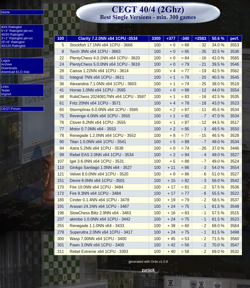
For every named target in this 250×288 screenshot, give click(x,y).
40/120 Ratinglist (13, 46)
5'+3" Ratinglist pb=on (17, 31)
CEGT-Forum (10, 109)
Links (5, 86)
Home (5, 12)
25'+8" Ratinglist (12, 42)
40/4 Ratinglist (11, 27)
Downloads (9, 68)
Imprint (6, 94)
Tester (5, 90)
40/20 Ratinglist (12, 34)
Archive (6, 64)
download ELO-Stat (15, 72)
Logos (5, 60)
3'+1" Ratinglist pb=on (17, 38)
